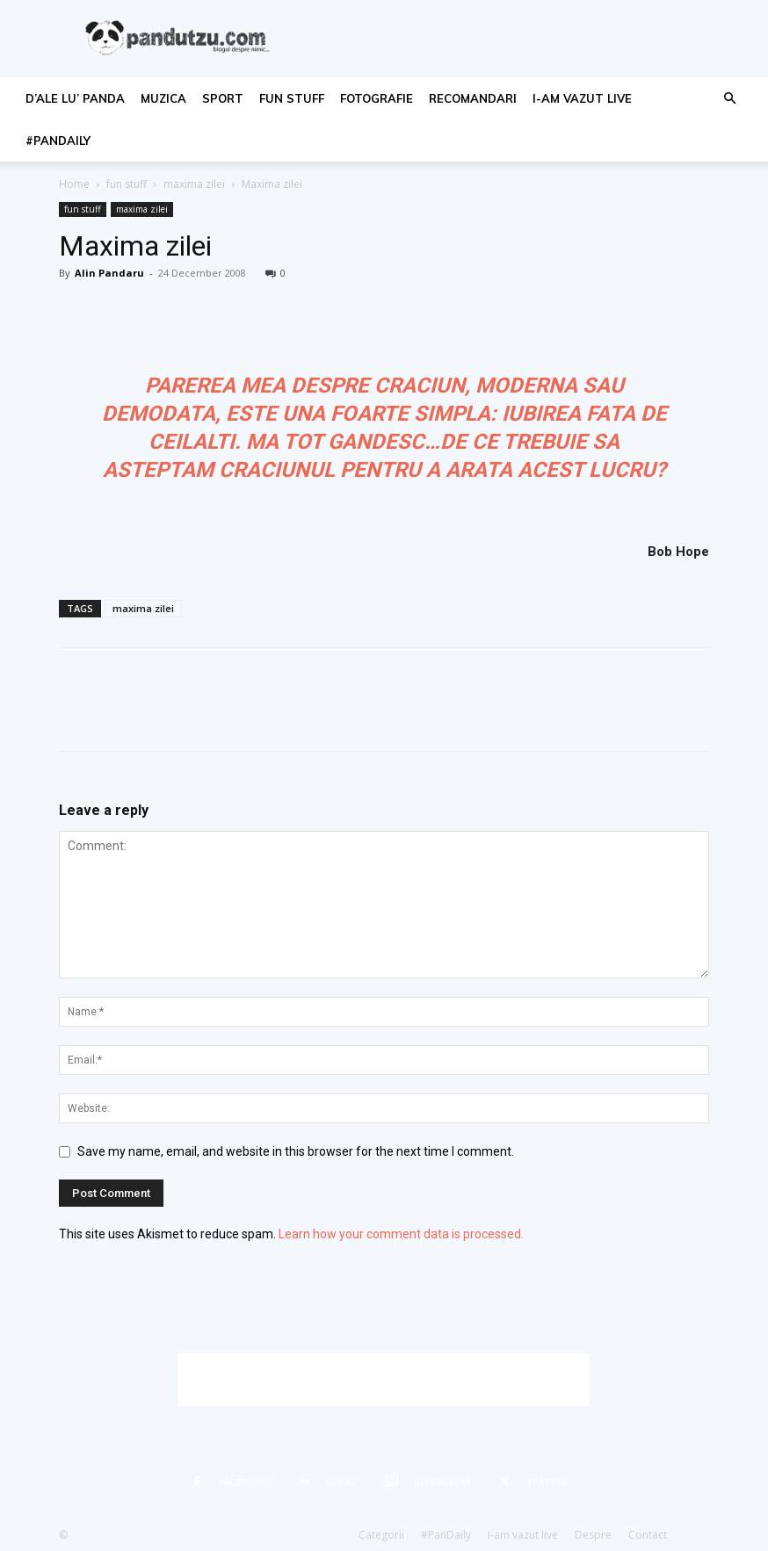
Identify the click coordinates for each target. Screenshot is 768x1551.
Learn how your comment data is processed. (401, 1234)
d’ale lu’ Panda (75, 98)
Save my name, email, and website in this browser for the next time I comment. (295, 1151)
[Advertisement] (384, 1379)
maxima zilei (194, 184)
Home (74, 184)
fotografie (376, 98)
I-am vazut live (582, 98)
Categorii (381, 1534)
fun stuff (291, 98)
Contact (647, 1534)
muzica (163, 98)
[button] (729, 98)
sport (222, 98)
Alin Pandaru (109, 272)
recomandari (473, 98)
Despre (593, 1534)
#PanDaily (58, 140)
